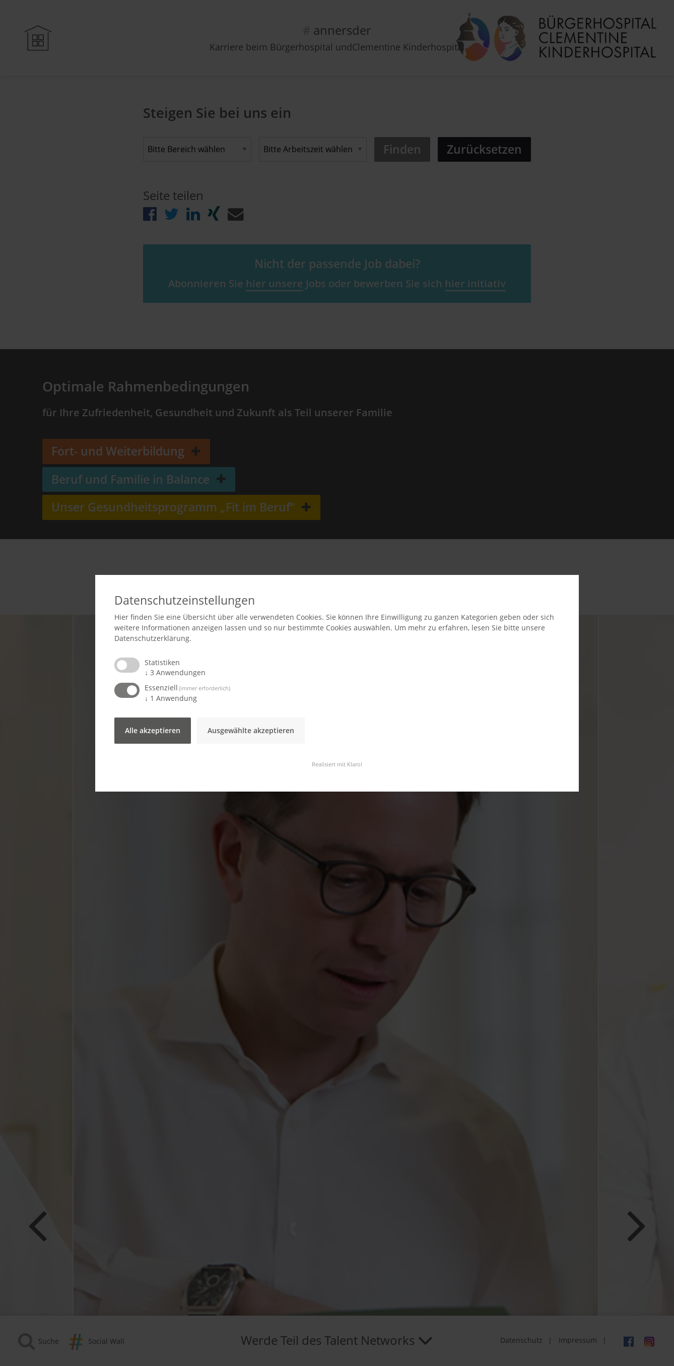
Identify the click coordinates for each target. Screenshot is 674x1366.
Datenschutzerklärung (151, 638)
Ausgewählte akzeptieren (251, 730)
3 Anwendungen (175, 672)
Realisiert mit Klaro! (337, 764)
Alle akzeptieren (152, 730)
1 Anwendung (171, 698)
